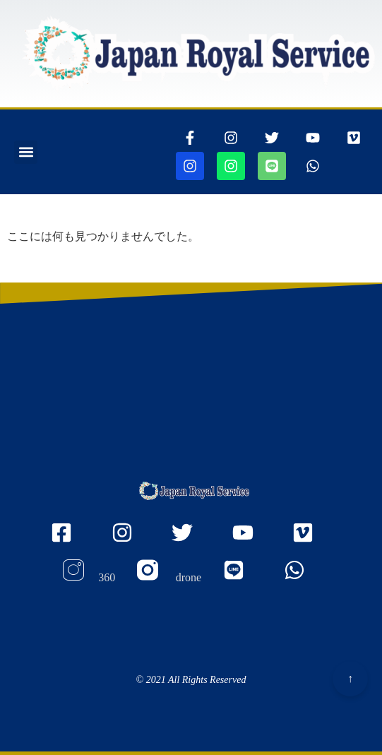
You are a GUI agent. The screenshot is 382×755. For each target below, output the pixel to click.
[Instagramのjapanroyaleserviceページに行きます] (131, 540)
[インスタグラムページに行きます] (231, 138)
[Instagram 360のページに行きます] (88, 578)
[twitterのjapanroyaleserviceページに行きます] (191, 540)
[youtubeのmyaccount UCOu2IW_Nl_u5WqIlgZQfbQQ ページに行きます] (251, 540)
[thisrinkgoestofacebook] (190, 138)
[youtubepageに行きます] (313, 138)
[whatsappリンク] (313, 166)
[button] (25, 152)
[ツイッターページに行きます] (272, 138)
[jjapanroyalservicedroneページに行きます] (231, 166)
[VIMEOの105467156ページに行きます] (354, 138)
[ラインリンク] (272, 166)
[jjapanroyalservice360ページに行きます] (190, 166)
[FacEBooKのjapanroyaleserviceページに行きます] (70, 540)
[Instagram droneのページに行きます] (169, 578)
